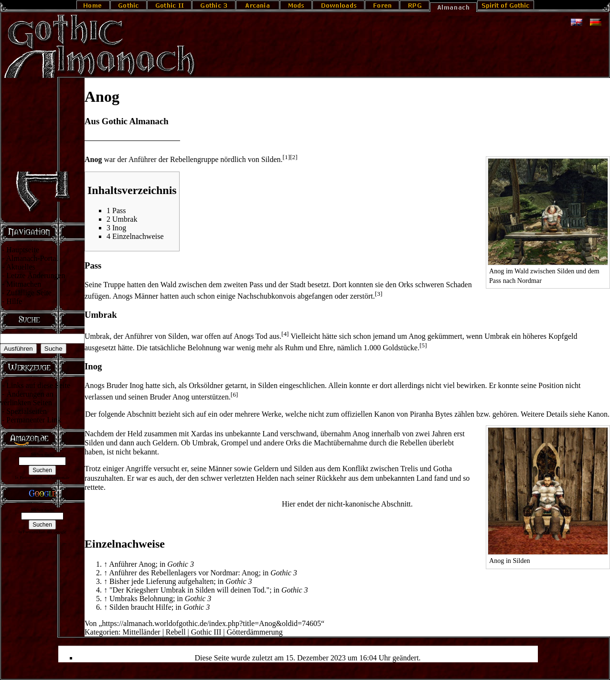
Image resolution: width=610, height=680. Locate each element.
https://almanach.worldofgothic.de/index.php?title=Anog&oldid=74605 (211, 623)
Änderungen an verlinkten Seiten (27, 398)
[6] (234, 394)
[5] (423, 345)
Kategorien (101, 632)
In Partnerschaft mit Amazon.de (42, 477)
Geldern (164, 443)
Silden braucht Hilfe (140, 607)
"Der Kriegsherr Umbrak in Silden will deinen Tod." (189, 590)
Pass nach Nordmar (515, 280)
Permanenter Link (33, 420)
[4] (285, 333)
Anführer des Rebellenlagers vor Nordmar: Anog (183, 573)
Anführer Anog (132, 564)
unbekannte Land (251, 434)
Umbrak (97, 336)
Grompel (234, 443)
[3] (379, 293)
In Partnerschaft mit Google (42, 531)
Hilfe (14, 301)
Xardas (202, 434)
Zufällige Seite (29, 293)
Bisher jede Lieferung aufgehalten (161, 581)
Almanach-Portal (32, 258)
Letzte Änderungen (35, 275)
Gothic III (206, 632)
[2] (294, 157)
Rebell (176, 632)
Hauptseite (22, 250)
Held (135, 434)
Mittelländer (142, 632)
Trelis (409, 468)
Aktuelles (20, 267)
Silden (271, 159)
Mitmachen (23, 284)
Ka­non (597, 414)
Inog (136, 385)
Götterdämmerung (255, 632)
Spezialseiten (26, 411)
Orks (405, 285)
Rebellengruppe (194, 159)
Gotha (442, 468)
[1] (286, 157)
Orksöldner (206, 385)
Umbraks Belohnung (141, 598)
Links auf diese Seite (38, 385)
